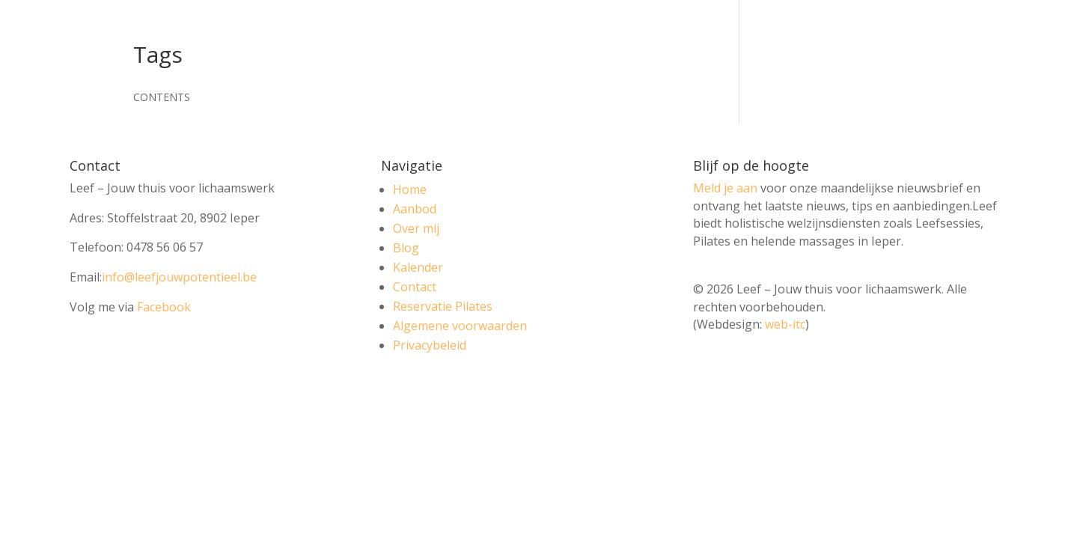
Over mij (416, 228)
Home (410, 189)
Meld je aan (725, 188)
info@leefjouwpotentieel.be (179, 277)
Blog (406, 248)
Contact (414, 286)
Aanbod (414, 209)
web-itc (785, 324)
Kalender (418, 267)
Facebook (164, 307)
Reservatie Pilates (442, 306)
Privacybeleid (429, 345)
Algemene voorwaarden (460, 325)
